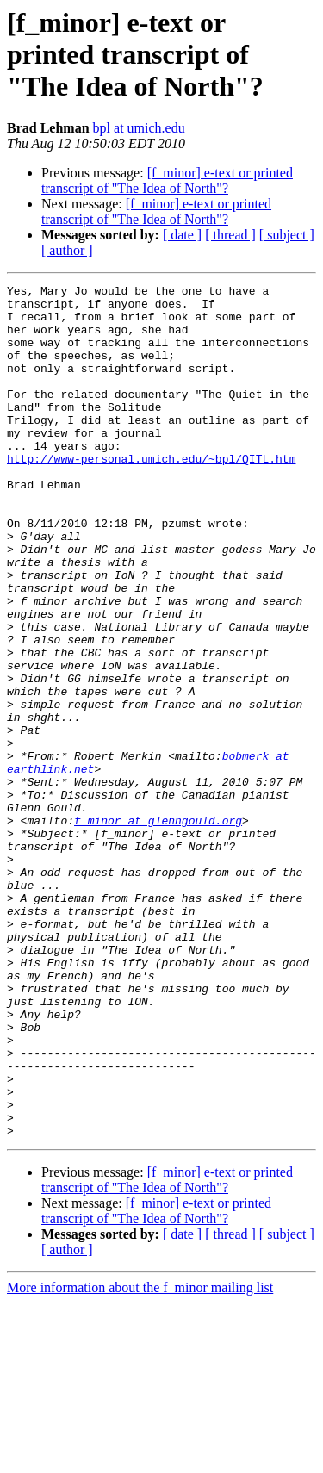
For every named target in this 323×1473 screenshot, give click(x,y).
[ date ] (182, 234)
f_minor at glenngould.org (158, 928)
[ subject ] (286, 234)
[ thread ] (230, 234)
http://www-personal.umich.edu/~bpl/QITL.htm (151, 494)
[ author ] (67, 250)
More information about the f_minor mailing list (140, 1458)
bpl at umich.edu (139, 128)
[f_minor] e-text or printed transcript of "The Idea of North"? (167, 180)
